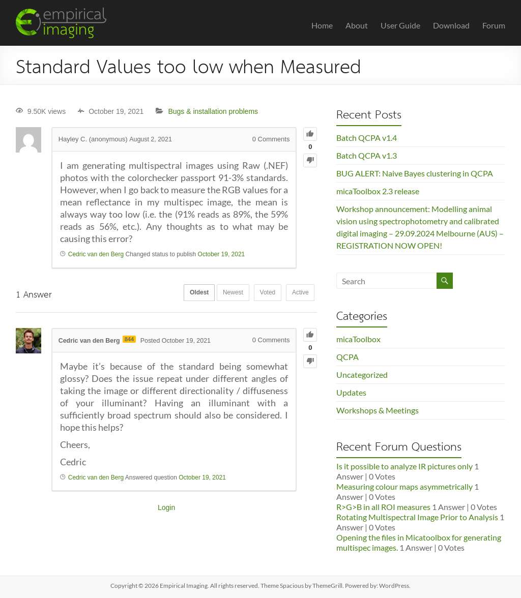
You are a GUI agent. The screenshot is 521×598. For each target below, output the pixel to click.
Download (451, 25)
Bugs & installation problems (213, 111)
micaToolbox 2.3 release (377, 191)
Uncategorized (362, 374)
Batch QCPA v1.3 (366, 155)
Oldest (184, 293)
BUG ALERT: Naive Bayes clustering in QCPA (414, 173)
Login (166, 507)
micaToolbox (358, 339)
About (356, 25)
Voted (261, 293)
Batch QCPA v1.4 (366, 137)
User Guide (400, 25)
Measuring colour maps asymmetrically (404, 486)
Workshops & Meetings (377, 410)
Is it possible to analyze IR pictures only (404, 466)
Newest (222, 293)
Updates (351, 392)
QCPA (347, 357)
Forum (493, 25)
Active (298, 293)
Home (322, 25)
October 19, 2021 (221, 254)
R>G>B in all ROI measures (383, 507)
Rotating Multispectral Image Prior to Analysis (417, 517)
